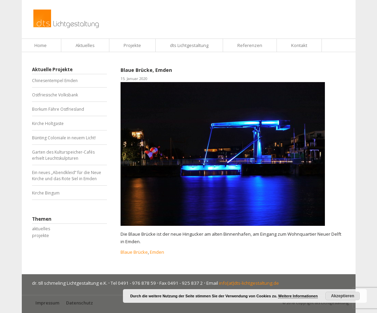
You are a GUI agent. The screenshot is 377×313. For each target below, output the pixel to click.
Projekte (132, 45)
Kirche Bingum (46, 193)
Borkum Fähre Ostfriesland (58, 109)
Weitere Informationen (298, 296)
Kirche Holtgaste (48, 123)
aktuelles (41, 229)
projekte (40, 235)
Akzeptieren (342, 296)
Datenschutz (79, 303)
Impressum (47, 303)
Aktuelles (85, 45)
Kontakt (299, 45)
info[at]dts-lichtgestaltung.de (249, 283)
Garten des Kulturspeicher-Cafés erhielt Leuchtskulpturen (63, 155)
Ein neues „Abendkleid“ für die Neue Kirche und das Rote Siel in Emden (66, 176)
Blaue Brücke (134, 252)
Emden (157, 252)
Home (40, 45)
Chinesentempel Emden (55, 80)
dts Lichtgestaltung (189, 45)
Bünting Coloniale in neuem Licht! (64, 138)
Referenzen (249, 45)
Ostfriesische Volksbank (55, 95)
